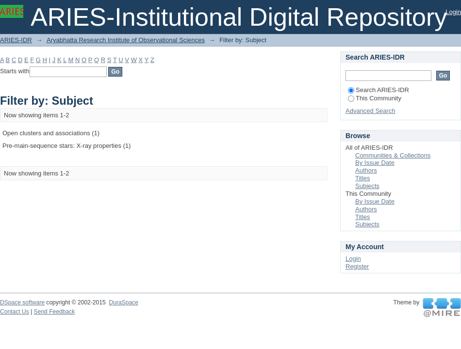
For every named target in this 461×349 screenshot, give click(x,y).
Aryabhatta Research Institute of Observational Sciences (126, 40)
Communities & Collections (392, 155)
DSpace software (22, 302)
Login (453, 12)
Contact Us (14, 311)
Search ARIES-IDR (378, 90)
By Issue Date (375, 162)
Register (357, 266)
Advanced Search (370, 110)
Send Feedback (54, 311)
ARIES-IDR (16, 40)
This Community (374, 98)
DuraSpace (123, 302)
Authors (366, 170)
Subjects (367, 186)
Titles (362, 178)
